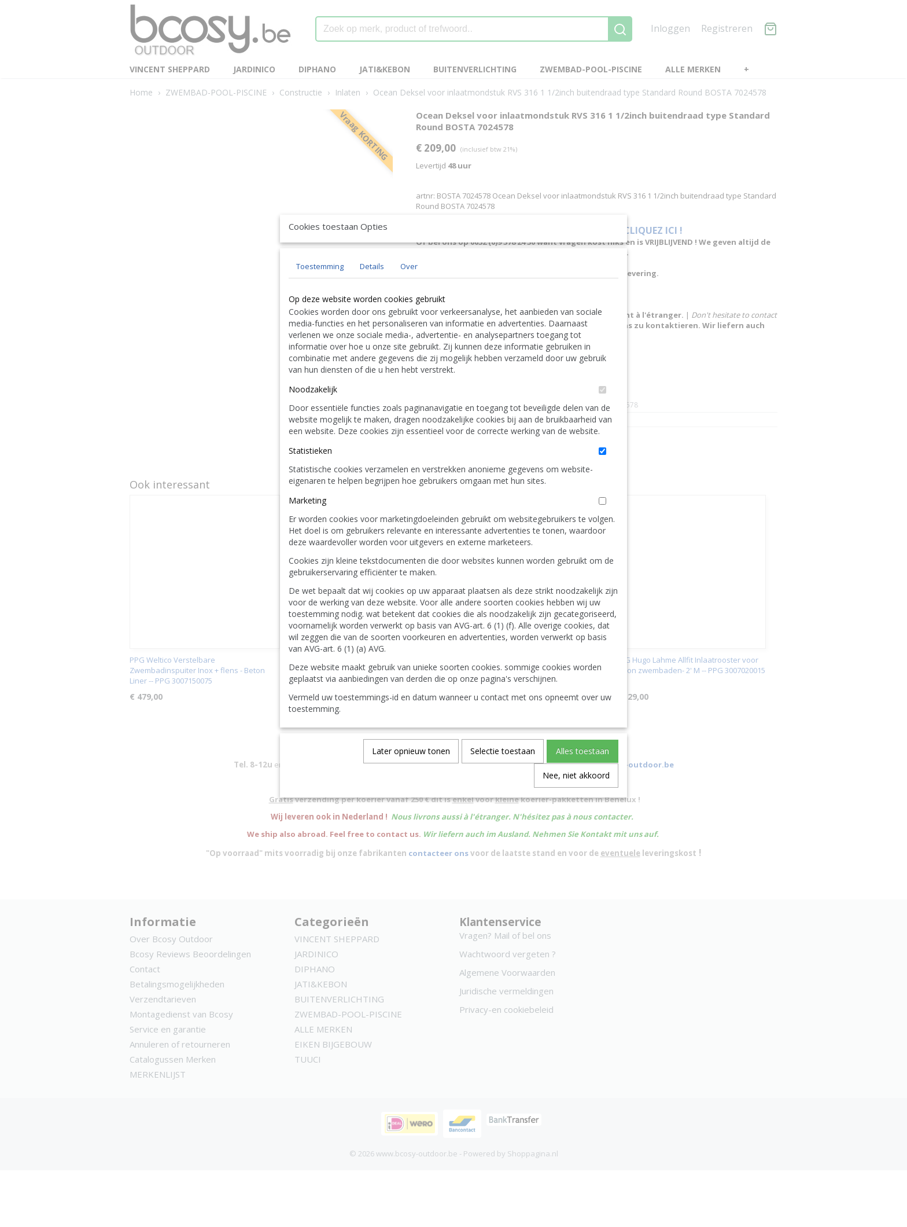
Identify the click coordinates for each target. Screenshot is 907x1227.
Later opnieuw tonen (411, 777)
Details (372, 293)
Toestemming (320, 293)
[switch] (602, 416)
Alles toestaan (582, 777)
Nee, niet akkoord (576, 801)
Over (409, 293)
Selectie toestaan (502, 777)
